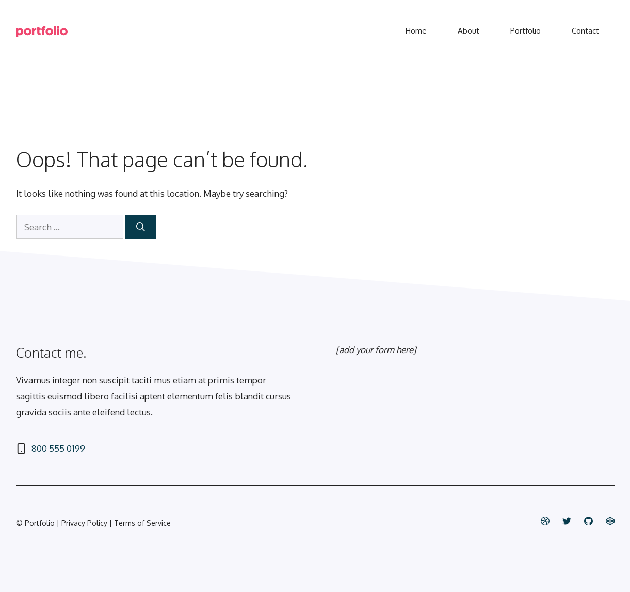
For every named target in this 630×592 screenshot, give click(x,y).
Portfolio (525, 31)
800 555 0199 (58, 448)
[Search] (140, 227)
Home (416, 31)
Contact (585, 31)
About (468, 31)
